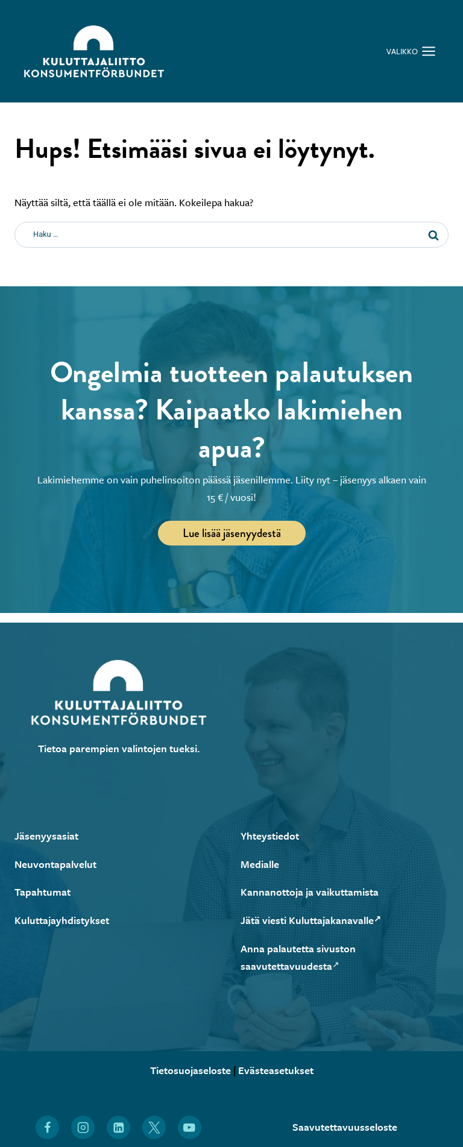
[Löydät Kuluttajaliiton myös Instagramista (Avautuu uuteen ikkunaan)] (83, 1127)
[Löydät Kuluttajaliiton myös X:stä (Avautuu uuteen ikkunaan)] (154, 1127)
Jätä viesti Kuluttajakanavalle (311, 920)
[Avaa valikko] (411, 51)
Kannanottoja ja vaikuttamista (310, 891)
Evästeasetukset (275, 1070)
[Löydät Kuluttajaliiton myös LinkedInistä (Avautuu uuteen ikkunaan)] (118, 1127)
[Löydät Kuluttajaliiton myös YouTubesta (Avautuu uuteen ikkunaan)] (189, 1127)
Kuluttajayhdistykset (61, 920)
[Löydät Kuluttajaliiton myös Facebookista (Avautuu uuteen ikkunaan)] (47, 1127)
